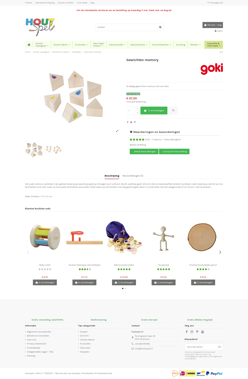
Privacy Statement (36, 343)
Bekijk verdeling (138, 144)
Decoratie (85, 347)
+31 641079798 (142, 344)
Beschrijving (112, 175)
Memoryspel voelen (124, 265)
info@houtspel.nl (144, 348)
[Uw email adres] (200, 347)
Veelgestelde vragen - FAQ (40, 351)
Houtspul (75, 373)
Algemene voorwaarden (39, 331)
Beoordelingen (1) (133, 175)
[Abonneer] (219, 347)
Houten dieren (87, 339)
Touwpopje (163, 265)
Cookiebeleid (33, 347)
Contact (29, 3)
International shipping (45, 3)
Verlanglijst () (215, 3)
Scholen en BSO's (66, 3)
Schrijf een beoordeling (175, 151)
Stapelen (84, 351)
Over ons (31, 339)
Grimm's (84, 335)
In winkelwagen (154, 110)
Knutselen (85, 343)
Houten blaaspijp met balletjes (84, 265)
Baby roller (45, 265)
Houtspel (29, 373)
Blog (92, 3)
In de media (82, 3)
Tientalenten (87, 373)
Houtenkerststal (104, 373)
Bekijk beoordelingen (145, 151)
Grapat (83, 331)
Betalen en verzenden (38, 335)
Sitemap (31, 355)
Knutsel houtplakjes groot (203, 265)
